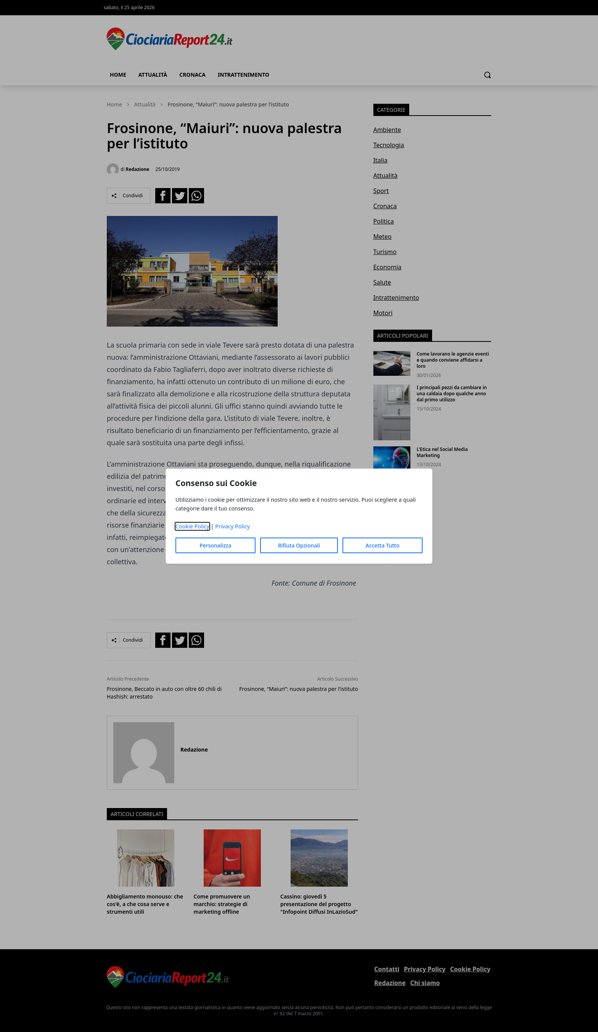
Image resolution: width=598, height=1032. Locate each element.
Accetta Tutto (383, 545)
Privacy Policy (232, 526)
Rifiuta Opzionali (299, 545)
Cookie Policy (192, 526)
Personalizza (215, 545)
